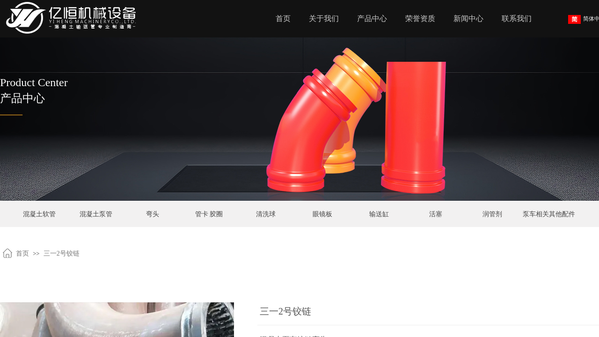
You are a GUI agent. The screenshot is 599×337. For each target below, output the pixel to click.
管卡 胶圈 (209, 214)
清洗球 (266, 214)
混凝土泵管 (96, 214)
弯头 (152, 214)
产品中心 (372, 18)
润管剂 (492, 214)
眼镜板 (322, 214)
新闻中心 (468, 18)
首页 (283, 18)
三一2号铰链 (62, 253)
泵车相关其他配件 (549, 214)
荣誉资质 (420, 18)
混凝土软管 (39, 214)
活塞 (435, 214)
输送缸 (379, 214)
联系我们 (517, 18)
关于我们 (324, 18)
